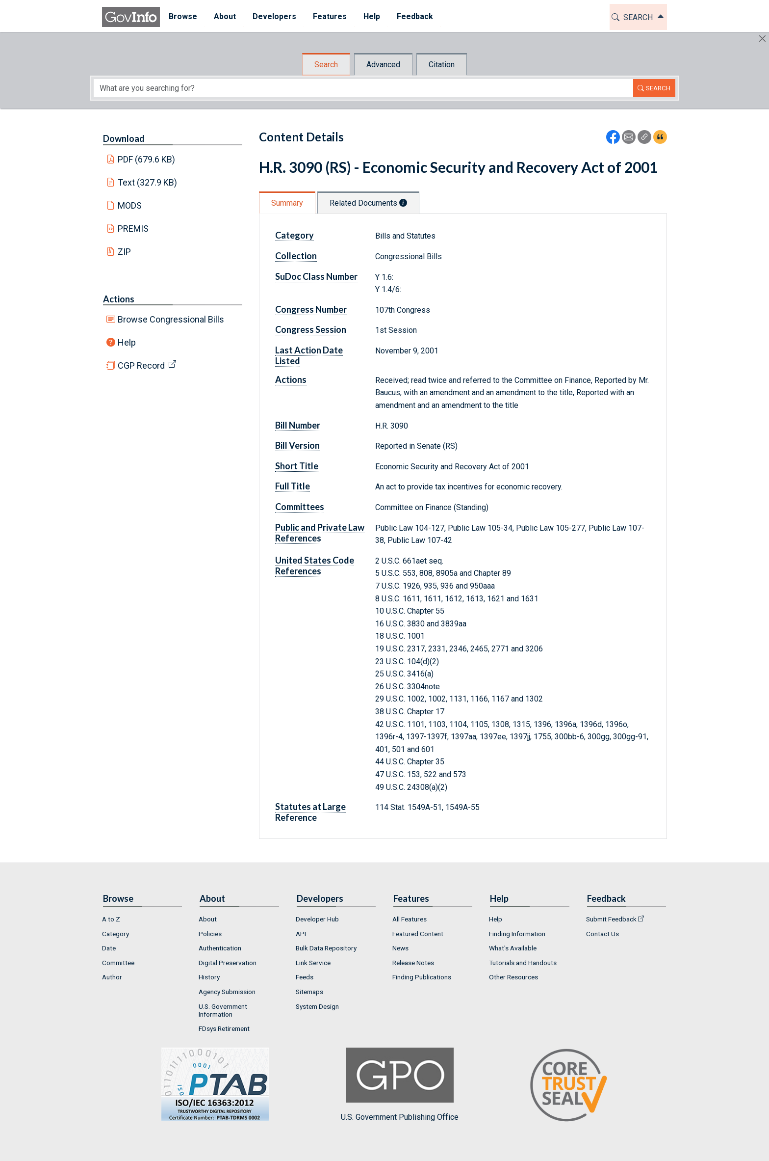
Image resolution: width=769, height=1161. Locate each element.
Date (109, 948)
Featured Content (417, 934)
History (209, 977)
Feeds (304, 977)
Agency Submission (227, 992)
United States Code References (314, 565)
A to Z (111, 919)
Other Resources (513, 977)
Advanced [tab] (383, 64)
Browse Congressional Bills (171, 319)
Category (294, 235)
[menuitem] (182, 17)
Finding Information (517, 934)
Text (148, 182)
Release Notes (413, 963)
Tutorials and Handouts (523, 963)
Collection (296, 255)
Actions (118, 299)
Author (112, 977)
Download (124, 138)
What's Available (513, 948)
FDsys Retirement (224, 1028)
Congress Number (311, 309)
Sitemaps (309, 992)
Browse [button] (182, 16)
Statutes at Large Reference (310, 812)
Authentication (220, 948)
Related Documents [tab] (368, 203)
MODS (130, 205)
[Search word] (363, 88)
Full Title (292, 486)
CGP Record (141, 365)
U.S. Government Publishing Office (400, 1085)
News (400, 948)
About (208, 919)
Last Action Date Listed (309, 355)
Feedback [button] (414, 16)
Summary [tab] (287, 203)
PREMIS (133, 228)
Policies (210, 934)
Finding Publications (421, 977)
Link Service (313, 963)
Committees (299, 506)
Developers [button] (274, 16)
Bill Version (297, 445)
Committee (118, 963)
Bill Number (297, 425)
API (301, 934)
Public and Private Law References (319, 532)
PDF (147, 159)
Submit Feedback (611, 919)
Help (127, 342)
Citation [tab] (442, 64)
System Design (317, 1006)
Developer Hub (317, 919)
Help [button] (371, 16)
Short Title (296, 465)
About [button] (224, 16)
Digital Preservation (227, 963)
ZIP (124, 251)
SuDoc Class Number (316, 276)
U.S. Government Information (223, 1010)
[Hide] (762, 38)
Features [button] (329, 16)
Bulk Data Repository (326, 948)
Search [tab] (326, 64)
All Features (409, 919)
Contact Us (602, 934)
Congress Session (310, 329)
